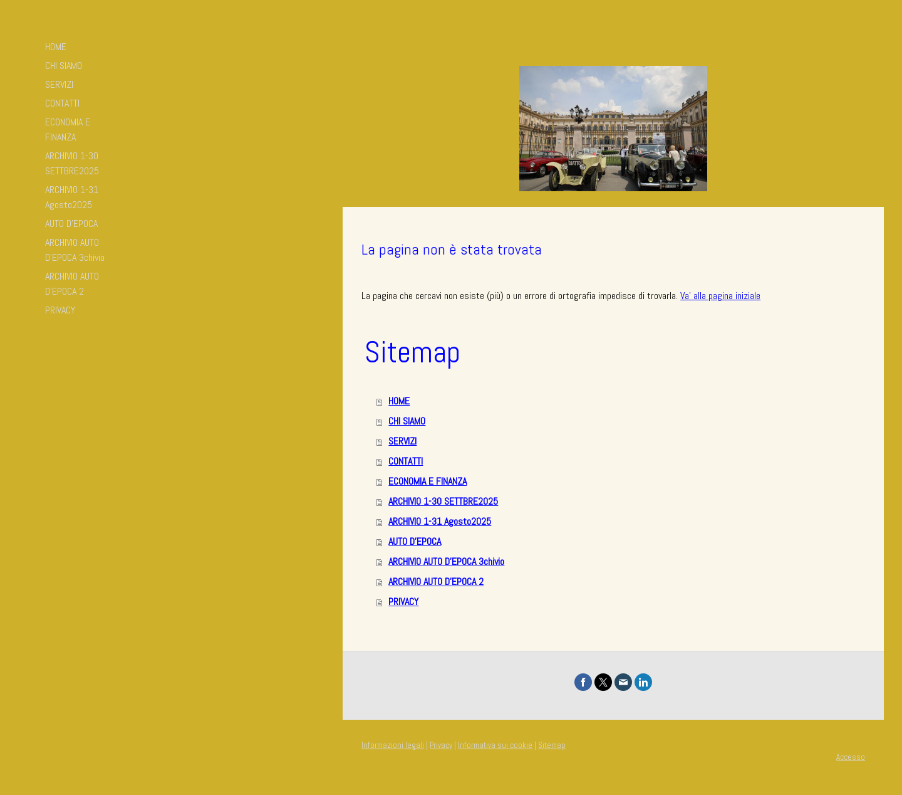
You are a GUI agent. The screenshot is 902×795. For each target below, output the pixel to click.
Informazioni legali (392, 745)
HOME (55, 46)
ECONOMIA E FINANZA (67, 129)
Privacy (441, 745)
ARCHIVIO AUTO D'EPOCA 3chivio (75, 250)
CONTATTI (62, 103)
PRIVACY (60, 310)
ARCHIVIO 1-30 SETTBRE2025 (72, 163)
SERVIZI (59, 84)
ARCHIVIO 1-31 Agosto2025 (71, 197)
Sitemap (552, 745)
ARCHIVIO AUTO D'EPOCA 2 (72, 284)
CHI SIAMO (63, 65)
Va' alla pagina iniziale (720, 295)
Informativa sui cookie (495, 745)
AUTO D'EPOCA (71, 223)
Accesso (850, 757)
